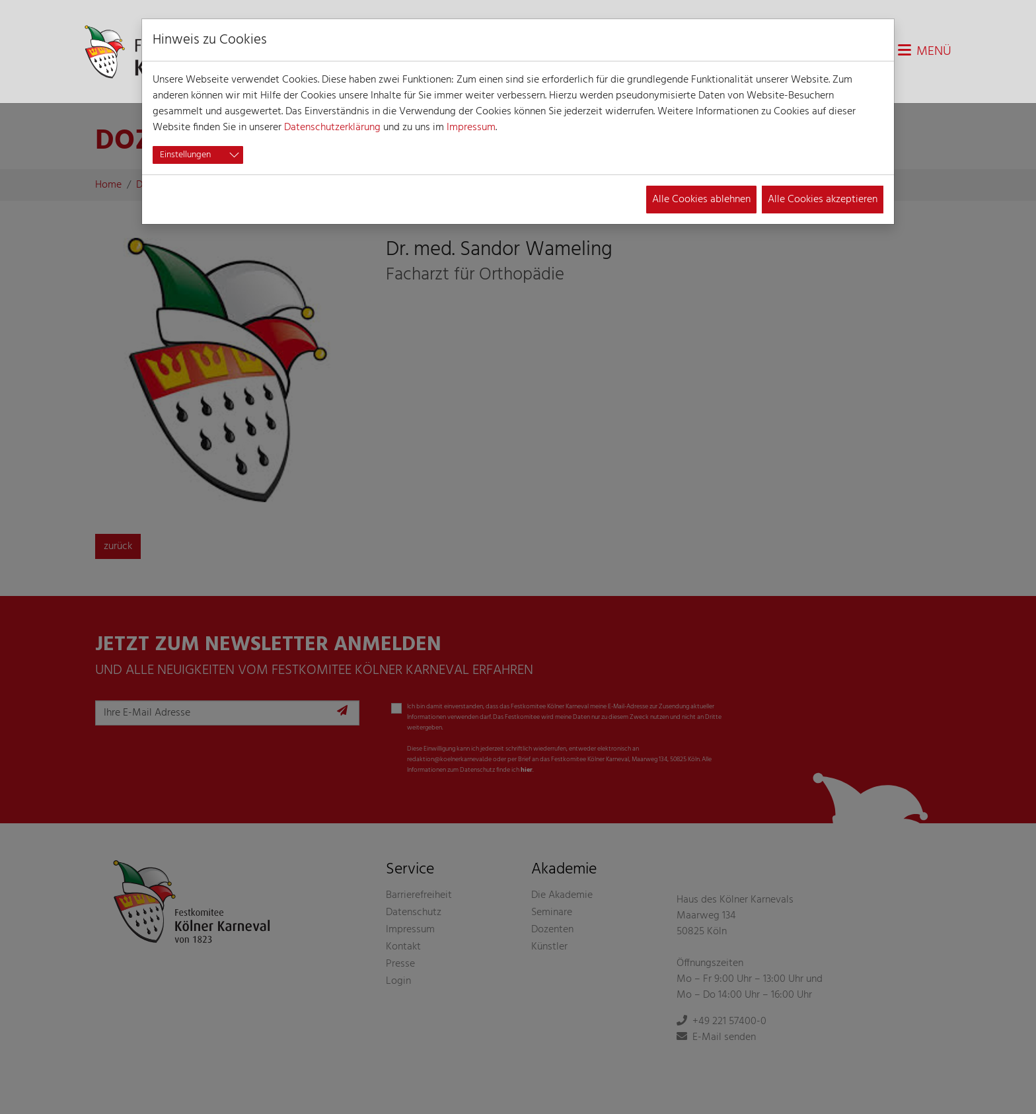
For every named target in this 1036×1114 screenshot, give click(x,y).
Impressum (471, 127)
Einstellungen (185, 155)
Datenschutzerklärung (332, 127)
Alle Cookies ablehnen (701, 199)
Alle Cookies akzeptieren (822, 199)
